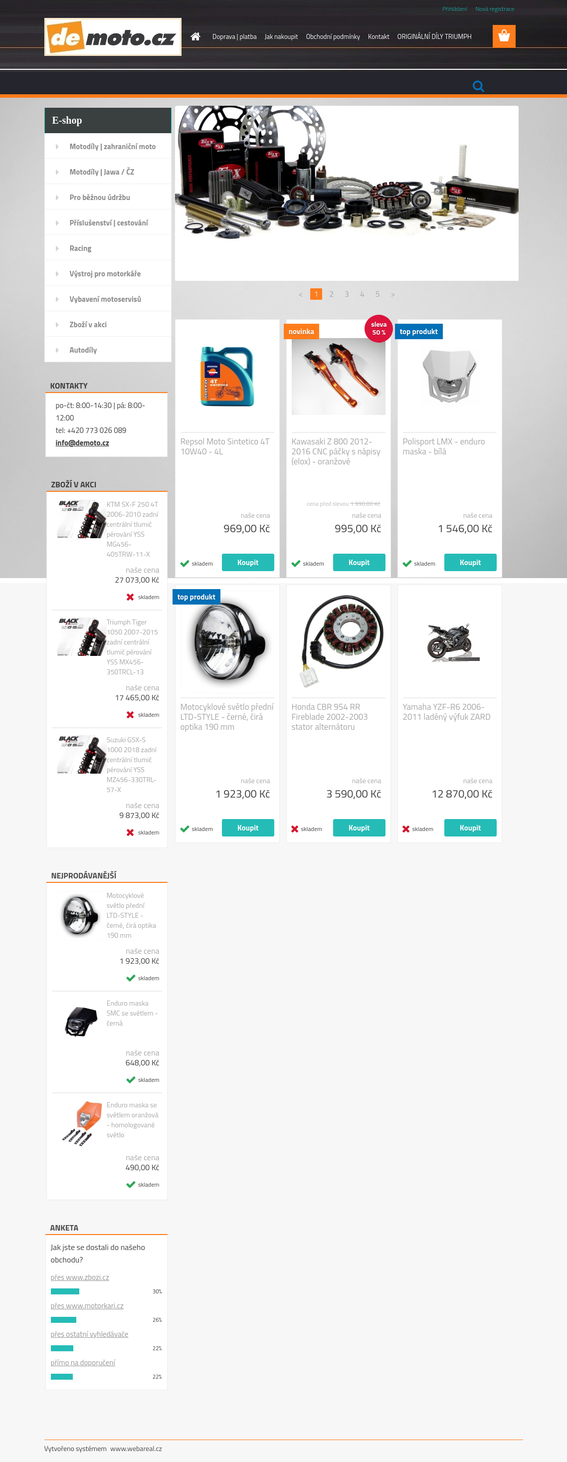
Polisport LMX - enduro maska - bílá (444, 446)
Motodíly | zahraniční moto (113, 146)
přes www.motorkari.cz (87, 1305)
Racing (81, 248)
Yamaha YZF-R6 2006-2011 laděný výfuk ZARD (447, 712)
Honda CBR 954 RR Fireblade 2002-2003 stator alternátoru (330, 717)
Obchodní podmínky (333, 36)
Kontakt (378, 36)
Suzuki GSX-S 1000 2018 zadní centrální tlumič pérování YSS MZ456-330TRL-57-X (132, 765)
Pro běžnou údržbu (100, 197)
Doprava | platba (234, 36)
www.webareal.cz (136, 1448)
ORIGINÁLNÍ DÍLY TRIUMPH (434, 36)
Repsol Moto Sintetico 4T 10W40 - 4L (225, 446)
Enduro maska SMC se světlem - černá (132, 1013)
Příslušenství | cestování (109, 222)
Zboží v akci (88, 324)
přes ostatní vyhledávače (90, 1334)
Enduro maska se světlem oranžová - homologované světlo (133, 1120)
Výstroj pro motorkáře (105, 273)
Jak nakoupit (281, 36)
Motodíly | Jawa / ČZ (102, 172)
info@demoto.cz (82, 442)
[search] (478, 86)
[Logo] (113, 37)
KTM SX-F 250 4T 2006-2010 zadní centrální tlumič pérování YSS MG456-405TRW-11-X (132, 529)
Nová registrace (494, 8)
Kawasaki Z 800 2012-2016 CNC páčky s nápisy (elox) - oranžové (336, 451)
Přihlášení (454, 8)
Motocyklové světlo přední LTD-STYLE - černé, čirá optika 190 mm (131, 915)
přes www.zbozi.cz (80, 1277)
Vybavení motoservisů (106, 299)
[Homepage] (193, 36)
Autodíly (83, 350)
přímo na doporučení (83, 1362)
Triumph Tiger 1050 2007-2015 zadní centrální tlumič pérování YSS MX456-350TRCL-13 (132, 647)
